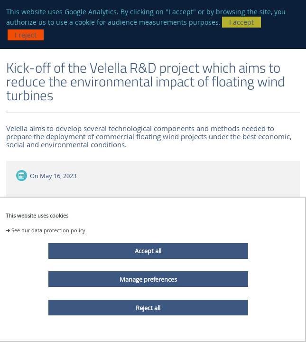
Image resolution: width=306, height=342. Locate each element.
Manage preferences (148, 279)
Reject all (148, 308)
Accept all (148, 251)
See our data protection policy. (49, 230)
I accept (241, 22)
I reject (26, 34)
